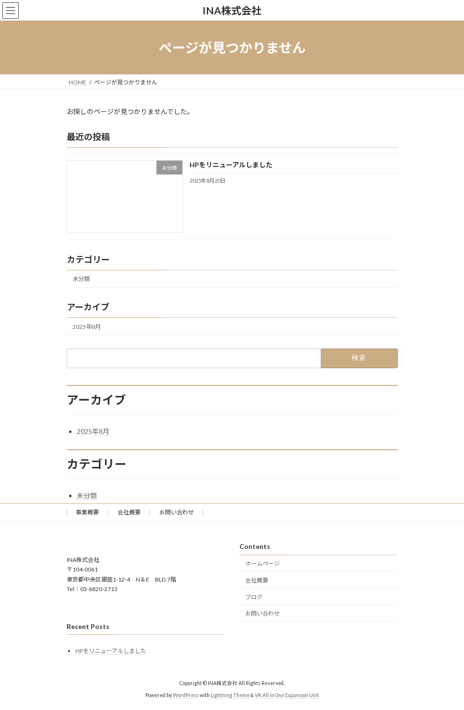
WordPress (186, 695)
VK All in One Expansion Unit (287, 695)
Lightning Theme (230, 695)
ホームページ (262, 563)
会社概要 (129, 512)
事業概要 (87, 512)
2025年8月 (86, 326)
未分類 (81, 279)
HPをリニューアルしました (230, 165)
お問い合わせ (176, 512)
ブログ (253, 597)
